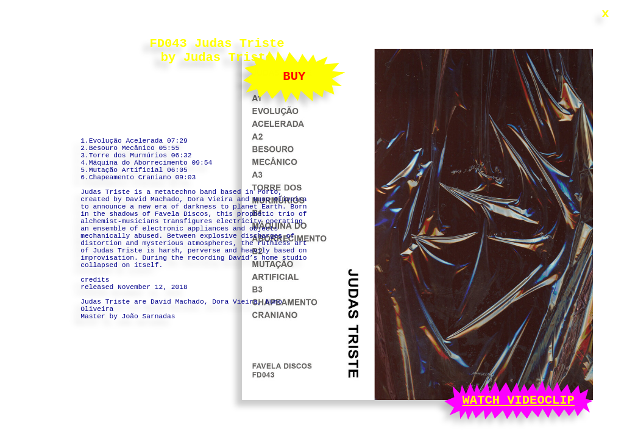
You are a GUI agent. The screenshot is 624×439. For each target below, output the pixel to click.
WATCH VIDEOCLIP (519, 398)
